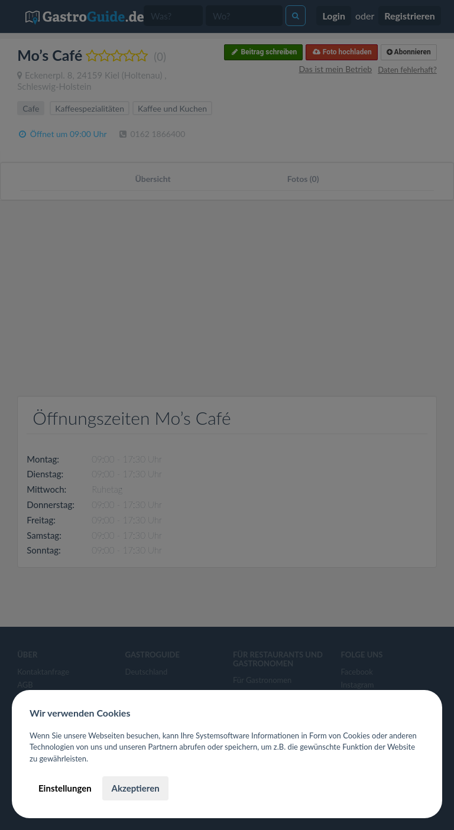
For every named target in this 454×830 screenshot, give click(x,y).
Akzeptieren (135, 788)
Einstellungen (65, 788)
